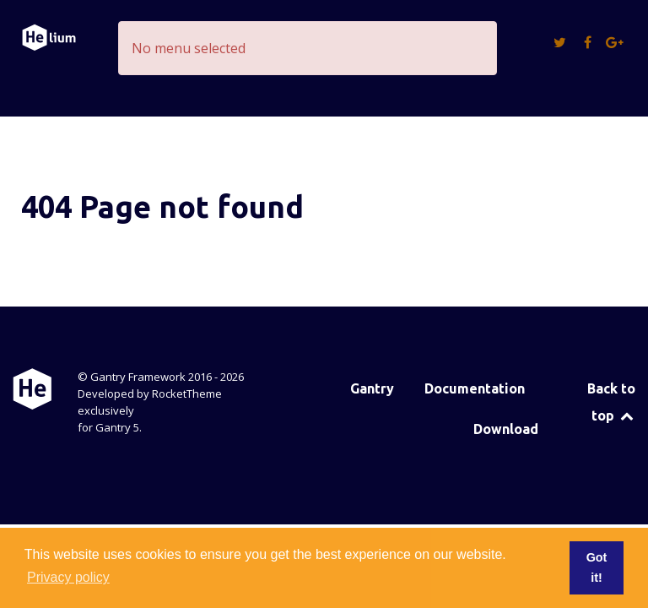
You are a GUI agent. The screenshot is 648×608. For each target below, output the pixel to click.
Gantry (372, 388)
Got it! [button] (597, 567)
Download (505, 429)
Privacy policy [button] (68, 577)
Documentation (474, 388)
